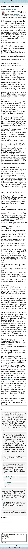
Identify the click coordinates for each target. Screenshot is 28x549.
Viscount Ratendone (11, 37)
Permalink (3, 412)
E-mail (2, 521)
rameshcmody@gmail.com (17, 14)
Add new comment (4, 407)
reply (3, 430)
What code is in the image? (5, 538)
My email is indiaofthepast (9, 482)
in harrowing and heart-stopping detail (9, 379)
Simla (8, 9)
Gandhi (12, 9)
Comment (2, 528)
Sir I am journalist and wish (8, 476)
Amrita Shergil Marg (19, 38)
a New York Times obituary (22, 275)
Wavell (15, 9)
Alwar (10, 9)
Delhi (6, 9)
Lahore (4, 9)
